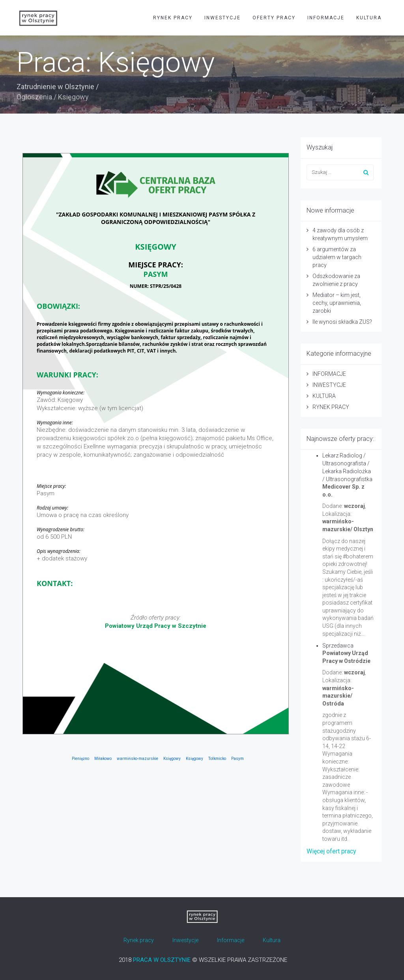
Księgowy (172, 758)
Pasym (237, 758)
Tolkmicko (217, 758)
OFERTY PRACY (274, 18)
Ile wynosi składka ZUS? (342, 322)
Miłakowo (103, 758)
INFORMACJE (325, 18)
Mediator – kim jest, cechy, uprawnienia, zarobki (336, 303)
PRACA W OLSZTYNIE (162, 959)
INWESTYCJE (222, 18)
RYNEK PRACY (173, 18)
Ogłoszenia (34, 97)
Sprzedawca (338, 645)
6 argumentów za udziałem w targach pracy (336, 257)
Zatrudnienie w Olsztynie (55, 86)
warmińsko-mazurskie (137, 758)
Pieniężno (80, 758)
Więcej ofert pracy (331, 851)
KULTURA (369, 18)
